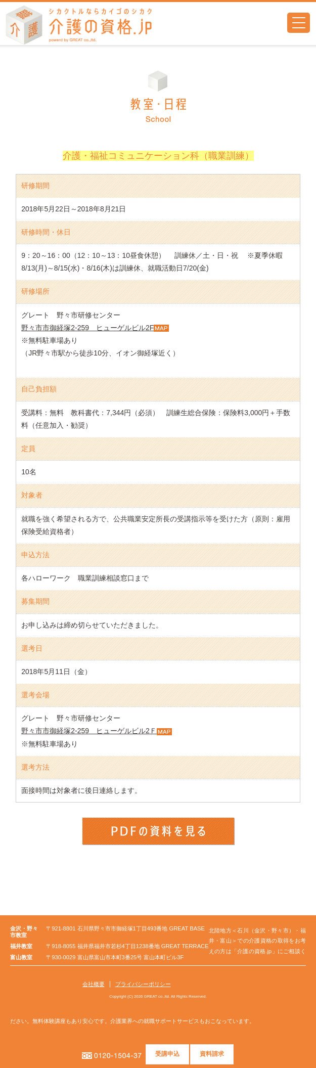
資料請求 (212, 1053)
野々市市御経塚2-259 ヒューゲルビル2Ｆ (89, 731)
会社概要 (93, 984)
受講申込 (167, 1053)
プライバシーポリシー (143, 984)
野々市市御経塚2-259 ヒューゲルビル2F (87, 328)
